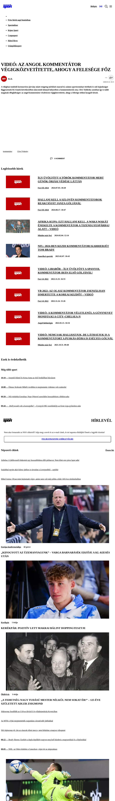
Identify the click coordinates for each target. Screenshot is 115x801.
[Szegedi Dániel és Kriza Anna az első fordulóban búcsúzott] (57, 377)
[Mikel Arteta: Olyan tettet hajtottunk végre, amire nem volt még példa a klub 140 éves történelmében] (57, 479)
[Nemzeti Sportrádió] (100, 6)
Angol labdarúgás (45, 323)
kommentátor (7, 151)
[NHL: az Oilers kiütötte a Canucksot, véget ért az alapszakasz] (57, 749)
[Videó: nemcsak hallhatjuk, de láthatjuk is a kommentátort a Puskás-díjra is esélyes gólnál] (18, 344)
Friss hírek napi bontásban (19, 20)
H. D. (10, 79)
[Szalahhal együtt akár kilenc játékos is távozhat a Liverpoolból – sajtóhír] (57, 469)
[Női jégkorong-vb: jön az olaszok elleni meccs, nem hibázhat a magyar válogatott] (57, 730)
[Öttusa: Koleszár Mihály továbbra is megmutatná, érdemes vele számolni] (57, 387)
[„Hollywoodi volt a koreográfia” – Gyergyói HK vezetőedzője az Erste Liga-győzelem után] (57, 406)
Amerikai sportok (45, 256)
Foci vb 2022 (43, 279)
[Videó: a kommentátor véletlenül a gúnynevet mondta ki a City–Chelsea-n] (18, 323)
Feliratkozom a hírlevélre (57, 439)
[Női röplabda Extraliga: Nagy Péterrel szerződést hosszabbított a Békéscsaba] (57, 396)
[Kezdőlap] (7, 6)
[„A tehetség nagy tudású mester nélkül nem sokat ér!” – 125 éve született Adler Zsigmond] (57, 690)
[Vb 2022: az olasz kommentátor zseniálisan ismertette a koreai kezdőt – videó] (18, 301)
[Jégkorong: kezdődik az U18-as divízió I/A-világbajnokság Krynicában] (57, 711)
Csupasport (13, 35)
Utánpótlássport (14, 46)
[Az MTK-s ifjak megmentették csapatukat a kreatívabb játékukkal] (57, 720)
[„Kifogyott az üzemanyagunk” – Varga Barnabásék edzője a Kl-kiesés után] (57, 542)
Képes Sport (13, 30)
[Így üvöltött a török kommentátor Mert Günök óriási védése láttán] (18, 187)
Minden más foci (45, 235)
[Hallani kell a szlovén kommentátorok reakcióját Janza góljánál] (18, 209)
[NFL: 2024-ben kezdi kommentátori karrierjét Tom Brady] (18, 257)
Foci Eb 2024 (43, 188)
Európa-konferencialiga (11, 547)
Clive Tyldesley (22, 151)
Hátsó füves (13, 41)
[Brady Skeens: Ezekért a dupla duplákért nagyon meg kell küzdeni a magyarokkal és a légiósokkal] (57, 739)
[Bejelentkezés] (93, 6)
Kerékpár (5, 622)
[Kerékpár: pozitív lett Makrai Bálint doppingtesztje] (57, 618)
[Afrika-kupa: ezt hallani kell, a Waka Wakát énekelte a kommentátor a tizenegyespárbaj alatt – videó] (18, 232)
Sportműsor (13, 25)
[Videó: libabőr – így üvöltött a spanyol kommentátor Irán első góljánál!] (18, 279)
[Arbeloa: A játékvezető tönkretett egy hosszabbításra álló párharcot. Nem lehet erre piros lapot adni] (57, 460)
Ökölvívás (5, 694)
